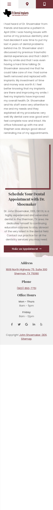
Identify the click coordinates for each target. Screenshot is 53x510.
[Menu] (9, 4)
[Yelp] (41, 489)
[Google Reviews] (26, 489)
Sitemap (26, 504)
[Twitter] (19, 489)
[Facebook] (11, 489)
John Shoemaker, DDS (33, 500)
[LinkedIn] (34, 489)
